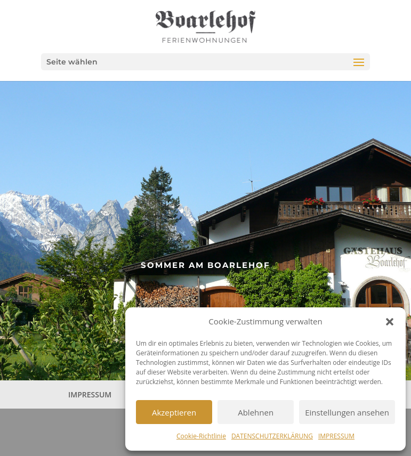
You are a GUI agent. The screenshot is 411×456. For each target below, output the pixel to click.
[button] (389, 321)
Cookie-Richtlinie (201, 436)
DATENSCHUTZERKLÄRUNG (272, 436)
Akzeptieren (174, 412)
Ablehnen (255, 412)
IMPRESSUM (336, 436)
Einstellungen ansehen (347, 412)
